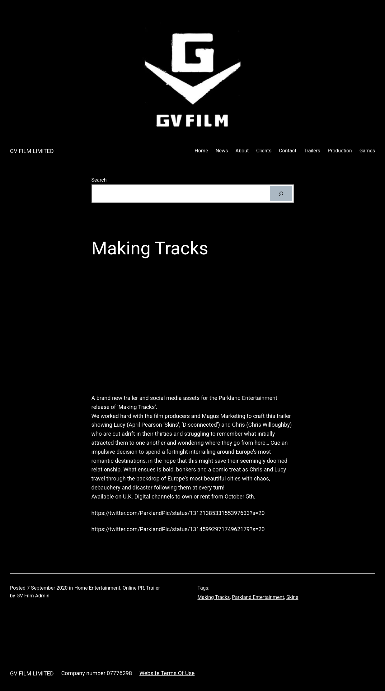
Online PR (133, 588)
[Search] (281, 193)
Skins (292, 597)
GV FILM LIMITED (32, 151)
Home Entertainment (97, 588)
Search (99, 180)
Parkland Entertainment (258, 597)
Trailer (153, 588)
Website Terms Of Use (167, 673)
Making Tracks (214, 597)
